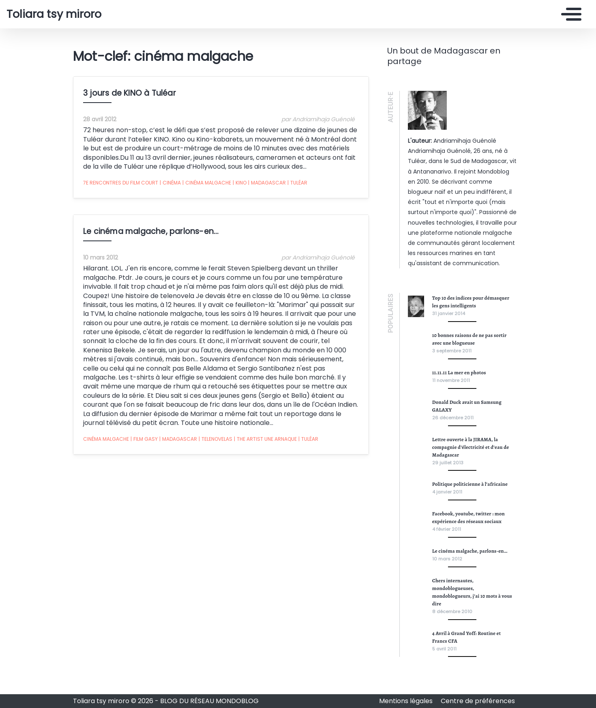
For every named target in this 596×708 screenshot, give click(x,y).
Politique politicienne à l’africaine (470, 484)
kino (240, 183)
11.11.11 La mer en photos (459, 372)
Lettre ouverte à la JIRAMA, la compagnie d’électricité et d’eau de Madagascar (470, 447)
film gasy (144, 439)
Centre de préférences (478, 701)
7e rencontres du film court (120, 182)
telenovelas (215, 439)
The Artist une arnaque (265, 439)
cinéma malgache (206, 183)
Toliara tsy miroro (53, 14)
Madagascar (267, 183)
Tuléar (297, 183)
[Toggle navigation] (569, 14)
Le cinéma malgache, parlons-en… (151, 231)
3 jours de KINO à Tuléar (129, 93)
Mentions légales (406, 701)
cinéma (170, 183)
